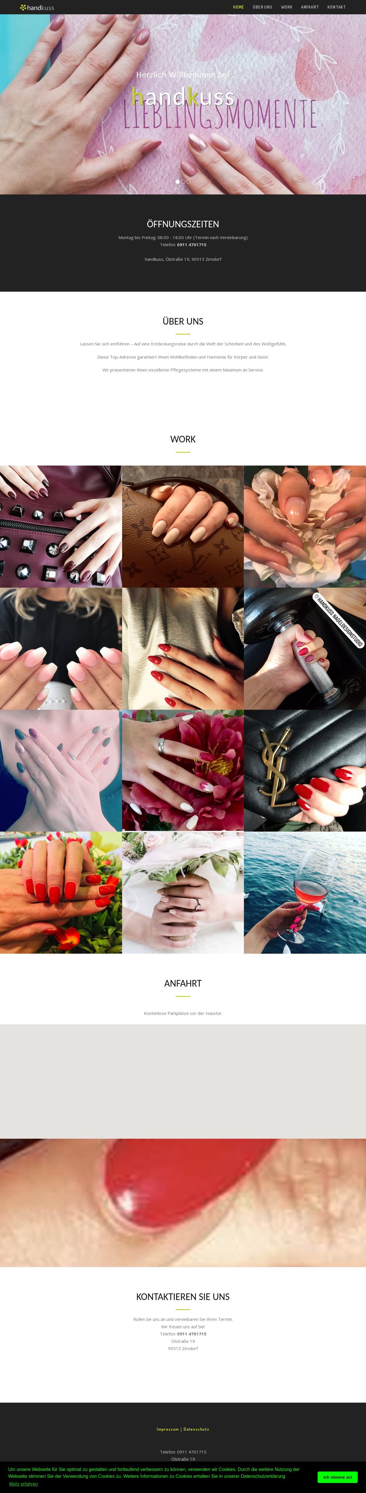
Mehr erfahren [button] (23, 1484)
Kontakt (336, 7)
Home (238, 7)
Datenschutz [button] (196, 1429)
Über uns (262, 7)
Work (287, 7)
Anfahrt (310, 7)
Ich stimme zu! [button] (337, 1477)
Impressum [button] (168, 1429)
